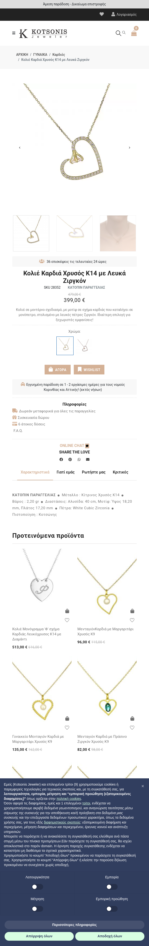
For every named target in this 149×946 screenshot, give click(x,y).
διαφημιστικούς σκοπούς (62, 822)
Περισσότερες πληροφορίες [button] (74, 925)
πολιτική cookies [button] (68, 799)
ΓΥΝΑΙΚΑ (40, 55)
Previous (19, 147)
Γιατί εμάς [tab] (66, 472)
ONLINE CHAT (74, 445)
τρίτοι (86, 803)
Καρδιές (58, 55)
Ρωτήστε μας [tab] (94, 472)
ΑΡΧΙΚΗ (22, 55)
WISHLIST (89, 369)
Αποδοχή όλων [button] (110, 936)
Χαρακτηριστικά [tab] (35, 472)
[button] (143, 786)
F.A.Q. (18, 431)
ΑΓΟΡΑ (57, 369)
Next (129, 147)
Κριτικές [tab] (120, 472)
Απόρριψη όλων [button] (39, 936)
